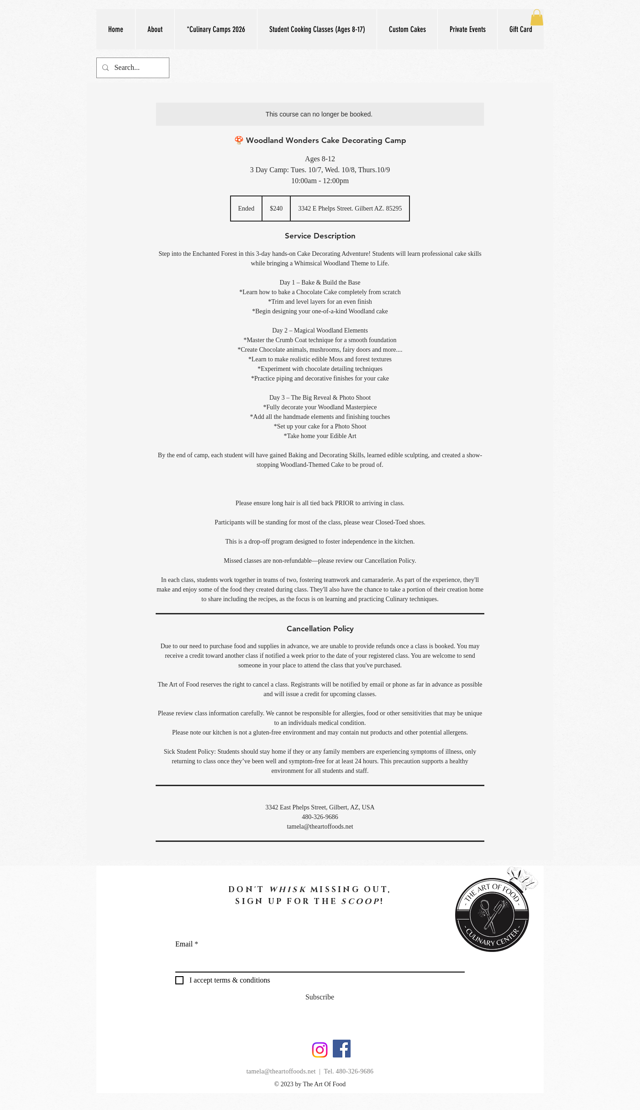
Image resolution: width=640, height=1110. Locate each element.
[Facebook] (342, 1048)
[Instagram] (320, 1050)
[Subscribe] (319, 997)
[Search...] (132, 68)
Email (184, 944)
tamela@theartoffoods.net (281, 1071)
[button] (317, 29)
